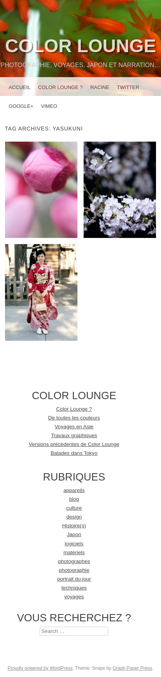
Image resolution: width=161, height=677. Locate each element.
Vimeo (49, 106)
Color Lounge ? (60, 87)
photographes (74, 561)
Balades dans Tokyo (74, 453)
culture (74, 508)
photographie (74, 570)
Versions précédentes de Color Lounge (74, 444)
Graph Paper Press (132, 668)
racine (99, 87)
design (74, 517)
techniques (74, 588)
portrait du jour (74, 579)
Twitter (128, 87)
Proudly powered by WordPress (40, 668)
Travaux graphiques (74, 435)
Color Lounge (80, 46)
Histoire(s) (74, 525)
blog (74, 499)
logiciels (74, 544)
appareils (74, 490)
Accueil (19, 87)
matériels (74, 552)
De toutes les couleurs (74, 418)
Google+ (21, 106)
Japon (74, 534)
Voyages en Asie (74, 426)
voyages (74, 596)
